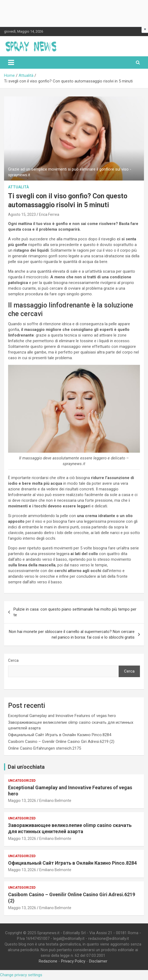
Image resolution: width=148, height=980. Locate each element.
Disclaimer (98, 961)
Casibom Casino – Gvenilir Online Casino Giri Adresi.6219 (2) (61, 741)
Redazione (48, 961)
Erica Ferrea (49, 214)
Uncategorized (22, 780)
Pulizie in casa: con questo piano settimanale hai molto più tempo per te (74, 612)
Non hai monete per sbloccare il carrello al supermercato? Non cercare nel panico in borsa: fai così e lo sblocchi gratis (72, 634)
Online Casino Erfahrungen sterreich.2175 (44, 748)
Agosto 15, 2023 (22, 214)
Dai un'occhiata (26, 767)
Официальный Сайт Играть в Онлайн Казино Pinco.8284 (59, 734)
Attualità (18, 187)
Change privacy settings (21, 974)
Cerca (13, 660)
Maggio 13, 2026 (22, 800)
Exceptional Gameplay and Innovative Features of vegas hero (62, 715)
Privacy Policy (73, 961)
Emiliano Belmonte (55, 800)
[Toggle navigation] (11, 62)
